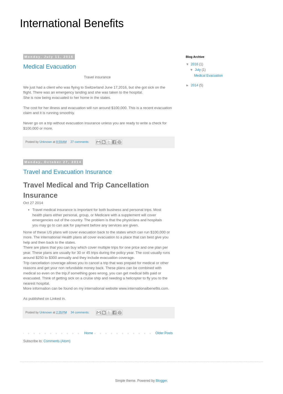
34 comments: (80, 312)
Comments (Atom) (56, 341)
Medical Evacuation (49, 66)
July (198, 70)
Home (88, 333)
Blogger (161, 381)
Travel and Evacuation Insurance (67, 171)
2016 (195, 64)
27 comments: (80, 141)
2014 (195, 85)
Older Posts (164, 333)
